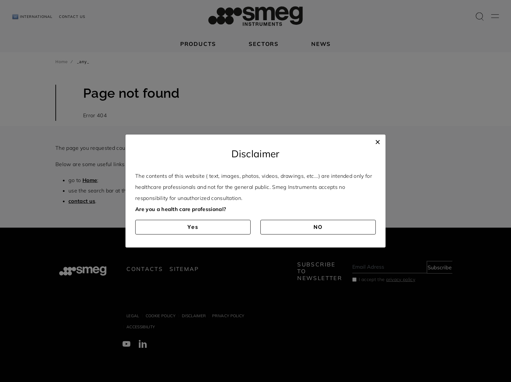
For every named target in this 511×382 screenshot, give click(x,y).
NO (318, 227)
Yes (192, 227)
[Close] (378, 141)
